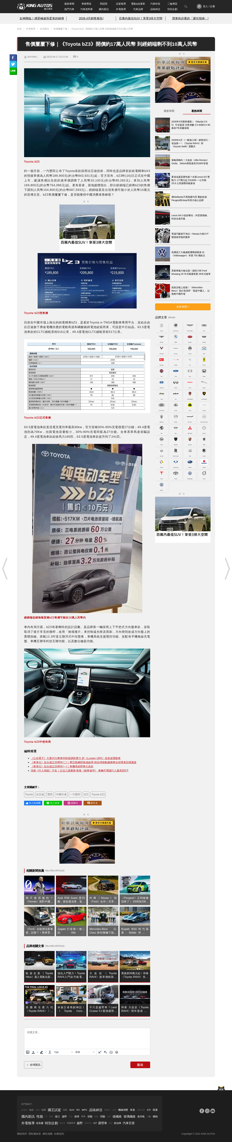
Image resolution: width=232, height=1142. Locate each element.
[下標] (105, 1052)
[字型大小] (63, 1052)
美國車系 (71, 1123)
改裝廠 (39, 1123)
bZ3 (86, 794)
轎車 (83, 1116)
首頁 (19, 28)
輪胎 (31, 1110)
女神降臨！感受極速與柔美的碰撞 (41, 18)
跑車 (76, 1116)
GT (95, 1123)
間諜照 (103, 3)
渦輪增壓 (141, 1110)
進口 (57, 1116)
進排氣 (141, 1116)
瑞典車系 (88, 1123)
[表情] (116, 1052)
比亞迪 (40, 794)
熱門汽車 (69, 9)
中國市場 (61, 794)
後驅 (96, 1116)
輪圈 (44, 1110)
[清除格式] (50, 1052)
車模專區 (86, 3)
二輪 (149, 1116)
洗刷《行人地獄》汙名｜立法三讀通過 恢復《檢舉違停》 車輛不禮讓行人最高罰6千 (80, 770)
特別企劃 (172, 9)
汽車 (71, 1116)
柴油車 (117, 1123)
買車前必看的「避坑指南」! (190, 18)
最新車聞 (69, 3)
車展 (132, 1109)
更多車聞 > (182, 306)
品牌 (109, 1116)
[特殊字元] (111, 1052)
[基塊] (85, 1052)
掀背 (111, 1123)
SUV (71, 1109)
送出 (140, 1064)
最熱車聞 (196, 111)
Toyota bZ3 (98, 794)
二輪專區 (172, 3)
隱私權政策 (35, 1133)
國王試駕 (54, 1110)
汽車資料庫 (86, 9)
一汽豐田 (75, 794)
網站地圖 (47, 1133)
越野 (64, 1116)
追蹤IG (73, 803)
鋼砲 (155, 1116)
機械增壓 (123, 1109)
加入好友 (53, 803)
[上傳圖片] (28, 1052)
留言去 (92, 803)
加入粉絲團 (33, 803)
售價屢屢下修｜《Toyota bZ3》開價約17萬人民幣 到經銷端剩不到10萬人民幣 (93, 28)
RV (78, 1109)
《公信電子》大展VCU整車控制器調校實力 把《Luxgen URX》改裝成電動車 (76, 758)
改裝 (65, 1110)
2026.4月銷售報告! (91, 18)
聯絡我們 (22, 1133)
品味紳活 (155, 9)
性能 (39, 1116)
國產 (51, 1116)
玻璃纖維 (129, 1116)
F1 (46, 1116)
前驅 (89, 1116)
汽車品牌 (138, 9)
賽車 (38, 1110)
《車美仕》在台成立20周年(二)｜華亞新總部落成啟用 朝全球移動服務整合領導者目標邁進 (83, 762)
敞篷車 (24, 1110)
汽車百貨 (129, 1123)
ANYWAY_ (32, 56)
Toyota (29, 794)
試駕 (114, 1110)
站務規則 (59, 1133)
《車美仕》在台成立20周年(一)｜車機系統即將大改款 (62, 766)
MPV (84, 1109)
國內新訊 (104, 9)
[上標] (100, 1052)
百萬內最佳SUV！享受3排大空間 (140, 18)
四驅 (102, 1116)
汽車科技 (155, 3)
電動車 (62, 1123)
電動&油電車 (138, 3)
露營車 (102, 1123)
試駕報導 (121, 3)
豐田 (50, 794)
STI (149, 1109)
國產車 (107, 1110)
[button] (35, 1052)
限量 (155, 1109)
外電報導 (121, 9)
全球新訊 (44, 28)
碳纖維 (117, 1116)
